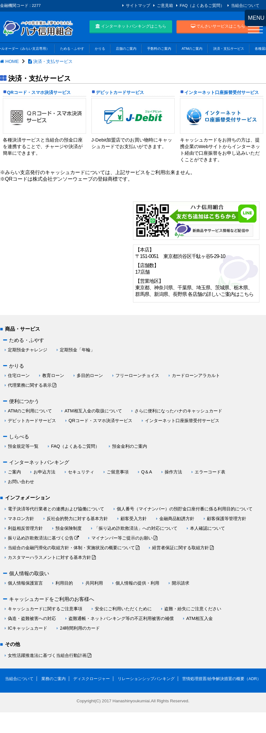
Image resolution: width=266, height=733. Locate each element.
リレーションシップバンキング (146, 678)
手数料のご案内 (159, 48)
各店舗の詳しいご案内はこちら (220, 294)
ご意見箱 (165, 5)
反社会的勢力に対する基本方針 (77, 518)
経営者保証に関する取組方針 (180, 547)
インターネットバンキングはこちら (130, 26)
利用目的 (64, 583)
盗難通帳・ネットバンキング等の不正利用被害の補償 (121, 618)
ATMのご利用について (30, 410)
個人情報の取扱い (29, 573)
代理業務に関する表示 (30, 385)
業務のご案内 (53, 678)
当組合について (245, 5)
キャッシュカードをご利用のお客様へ (51, 599)
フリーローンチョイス (137, 375)
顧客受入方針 (133, 518)
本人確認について (207, 528)
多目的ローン (90, 375)
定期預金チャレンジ (27, 349)
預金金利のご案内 (129, 446)
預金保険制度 (68, 528)
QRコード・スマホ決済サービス (39, 92)
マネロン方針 (21, 518)
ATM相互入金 (199, 618)
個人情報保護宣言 (25, 583)
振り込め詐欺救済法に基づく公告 (41, 537)
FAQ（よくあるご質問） (202, 5)
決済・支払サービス (228, 48)
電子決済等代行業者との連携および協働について (56, 508)
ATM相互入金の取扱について (93, 410)
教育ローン (53, 375)
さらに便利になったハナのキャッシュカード (178, 410)
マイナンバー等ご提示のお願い (122, 537)
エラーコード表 (210, 471)
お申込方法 (44, 471)
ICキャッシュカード (27, 628)
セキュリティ (81, 471)
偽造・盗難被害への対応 (32, 618)
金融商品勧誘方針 (176, 518)
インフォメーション (27, 497)
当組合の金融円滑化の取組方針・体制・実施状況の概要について (71, 547)
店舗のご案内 (126, 48)
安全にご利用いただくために (123, 608)
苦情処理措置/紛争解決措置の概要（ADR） (221, 678)
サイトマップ (138, 5)
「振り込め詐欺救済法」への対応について (135, 528)
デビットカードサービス (120, 92)
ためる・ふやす (72, 48)
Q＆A (146, 471)
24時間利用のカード (80, 628)
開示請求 (180, 583)
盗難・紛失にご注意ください (192, 608)
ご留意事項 (118, 471)
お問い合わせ (21, 481)
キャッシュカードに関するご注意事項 (45, 608)
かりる (100, 48)
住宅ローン (19, 375)
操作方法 (173, 471)
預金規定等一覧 (23, 446)
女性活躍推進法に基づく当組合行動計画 (47, 655)
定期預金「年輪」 (77, 349)
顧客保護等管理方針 (226, 518)
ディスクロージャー (91, 678)
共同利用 (94, 583)
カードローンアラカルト (196, 375)
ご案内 (14, 471)
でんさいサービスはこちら (218, 26)
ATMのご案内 (192, 48)
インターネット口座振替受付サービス (221, 92)
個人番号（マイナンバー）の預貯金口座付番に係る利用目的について (185, 508)
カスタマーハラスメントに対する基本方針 (49, 557)
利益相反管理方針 (25, 528)
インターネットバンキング (39, 462)
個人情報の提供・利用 (137, 583)
